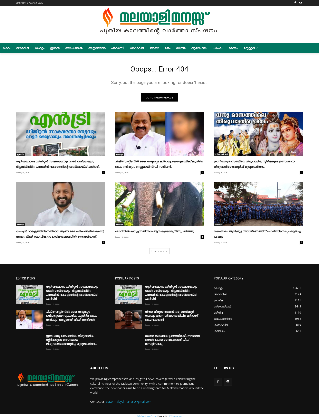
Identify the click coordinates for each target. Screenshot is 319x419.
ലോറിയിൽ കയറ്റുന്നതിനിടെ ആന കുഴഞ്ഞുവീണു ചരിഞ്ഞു (154, 232)
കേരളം (119, 156)
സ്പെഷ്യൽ (221, 156)
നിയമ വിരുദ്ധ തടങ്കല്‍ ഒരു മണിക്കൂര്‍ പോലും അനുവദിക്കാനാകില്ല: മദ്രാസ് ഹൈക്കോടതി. (171, 316)
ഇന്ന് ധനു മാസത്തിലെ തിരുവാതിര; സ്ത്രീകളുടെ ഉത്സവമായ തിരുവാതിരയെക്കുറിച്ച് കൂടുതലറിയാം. (71, 340)
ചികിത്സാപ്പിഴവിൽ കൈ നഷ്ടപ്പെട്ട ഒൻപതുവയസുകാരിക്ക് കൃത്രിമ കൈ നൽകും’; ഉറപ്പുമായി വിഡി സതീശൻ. (71, 316)
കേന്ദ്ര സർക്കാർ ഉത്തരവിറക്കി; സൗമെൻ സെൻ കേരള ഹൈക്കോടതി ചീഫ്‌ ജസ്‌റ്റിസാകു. (172, 340)
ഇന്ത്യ (20, 156)
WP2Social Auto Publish (147, 417)
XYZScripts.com (175, 417)
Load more (159, 252)
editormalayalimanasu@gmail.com (129, 402)
